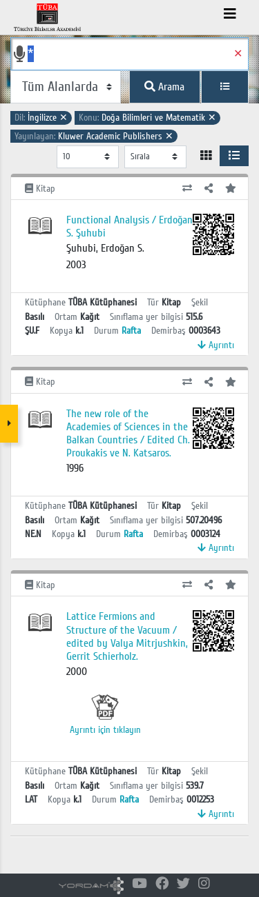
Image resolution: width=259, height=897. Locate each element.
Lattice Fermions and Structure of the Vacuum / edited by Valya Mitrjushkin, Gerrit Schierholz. (127, 636)
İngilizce (41, 117)
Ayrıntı (216, 345)
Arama (164, 87)
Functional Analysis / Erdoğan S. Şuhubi (129, 226)
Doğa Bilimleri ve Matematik (147, 117)
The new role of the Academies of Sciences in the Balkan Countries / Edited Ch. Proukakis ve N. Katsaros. (128, 434)
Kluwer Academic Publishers (94, 136)
